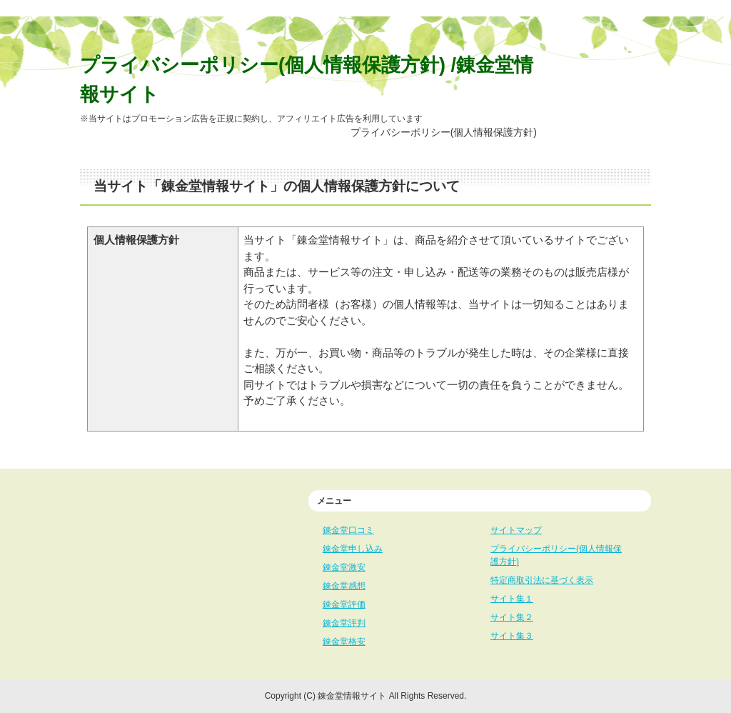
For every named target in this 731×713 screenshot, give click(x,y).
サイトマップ (516, 530)
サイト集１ (511, 599)
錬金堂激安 (344, 567)
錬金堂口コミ (348, 530)
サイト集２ (511, 617)
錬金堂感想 (344, 586)
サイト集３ (511, 636)
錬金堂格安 (344, 642)
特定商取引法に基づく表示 (541, 580)
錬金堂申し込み (353, 549)
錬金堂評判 (344, 623)
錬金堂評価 (344, 604)
